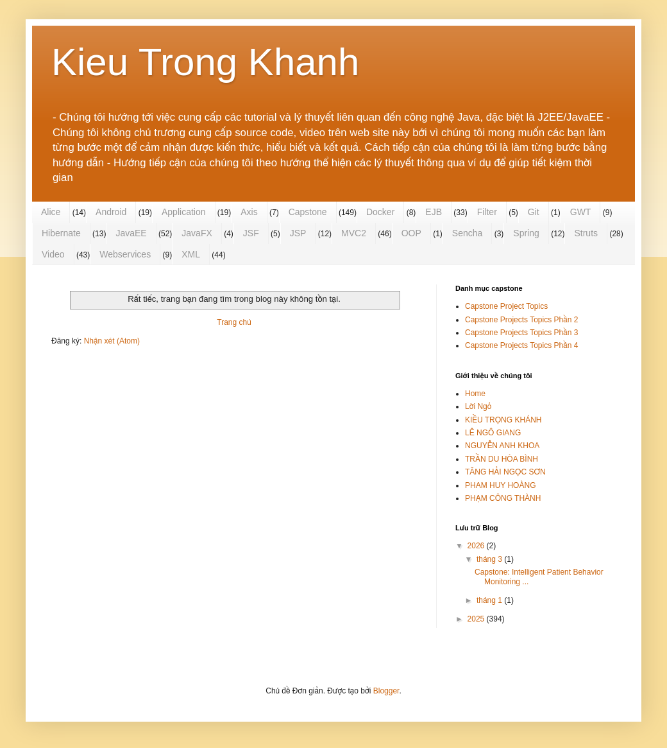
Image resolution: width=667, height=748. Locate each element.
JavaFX (197, 233)
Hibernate (61, 233)
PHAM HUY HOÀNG (500, 485)
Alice (50, 212)
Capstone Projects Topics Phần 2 (521, 319)
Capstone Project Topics (506, 306)
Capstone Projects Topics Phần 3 (521, 332)
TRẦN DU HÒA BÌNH (501, 459)
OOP (411, 233)
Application (184, 212)
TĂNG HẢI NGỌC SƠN (505, 471)
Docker (380, 212)
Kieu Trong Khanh (205, 61)
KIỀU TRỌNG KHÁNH (503, 419)
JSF (251, 233)
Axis (249, 212)
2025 (477, 618)
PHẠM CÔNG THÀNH (503, 498)
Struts (586, 233)
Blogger (386, 690)
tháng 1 (490, 600)
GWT (580, 212)
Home (475, 393)
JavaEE (130, 233)
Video (53, 254)
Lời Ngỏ (478, 406)
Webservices (125, 254)
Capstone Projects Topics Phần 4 (521, 345)
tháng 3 (490, 559)
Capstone (308, 212)
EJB (433, 212)
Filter (487, 212)
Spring (526, 233)
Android (111, 212)
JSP (298, 233)
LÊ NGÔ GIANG (493, 432)
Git (533, 212)
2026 (477, 545)
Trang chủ (234, 322)
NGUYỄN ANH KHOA (502, 445)
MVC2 (353, 233)
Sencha (467, 233)
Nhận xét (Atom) (112, 340)
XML (191, 254)
